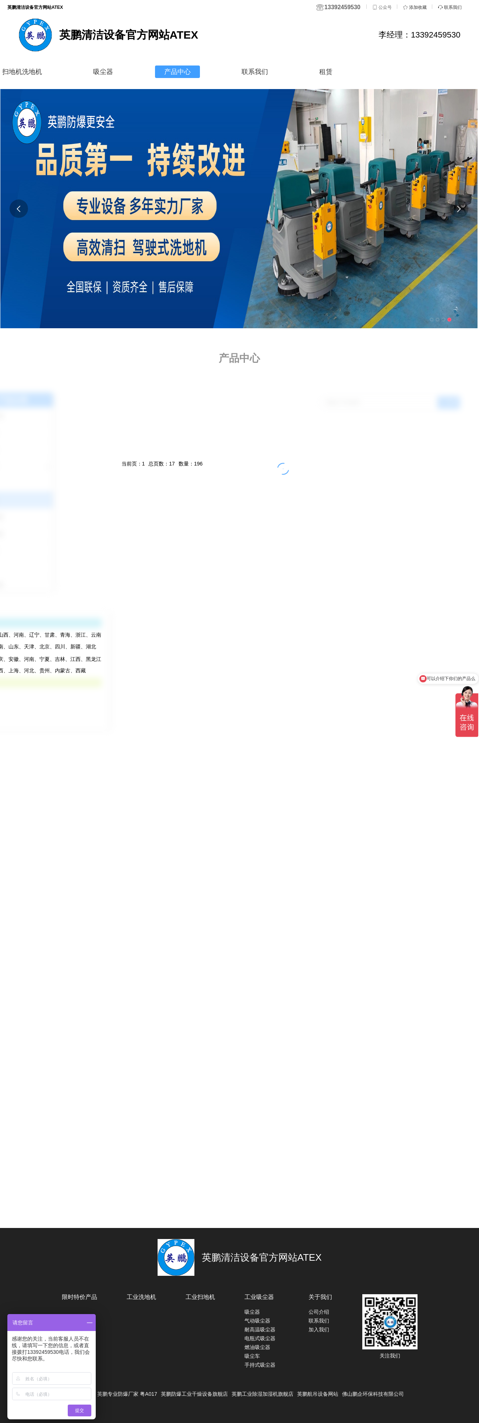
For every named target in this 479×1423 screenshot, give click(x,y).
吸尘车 (252, 1356)
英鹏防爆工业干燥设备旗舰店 (194, 1394)
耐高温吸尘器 (259, 1329)
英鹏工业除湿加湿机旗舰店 (262, 1394)
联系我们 (255, 71)
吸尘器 (103, 71)
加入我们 (319, 1329)
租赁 (325, 71)
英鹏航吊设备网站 (317, 1394)
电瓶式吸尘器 (259, 1338)
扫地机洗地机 (22, 71)
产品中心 (177, 71)
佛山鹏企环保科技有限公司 (373, 1394)
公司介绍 (319, 1312)
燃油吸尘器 (257, 1347)
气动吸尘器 (257, 1321)
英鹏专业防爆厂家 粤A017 (127, 1394)
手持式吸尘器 (259, 1365)
